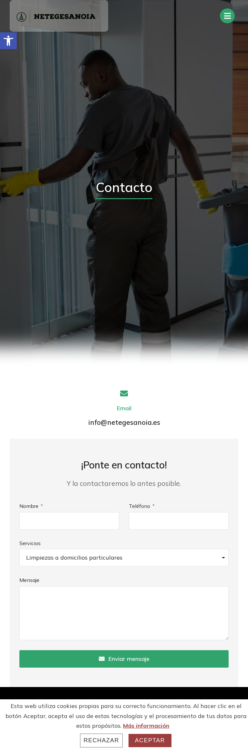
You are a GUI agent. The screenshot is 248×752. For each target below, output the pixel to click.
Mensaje (29, 580)
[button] (8, 40)
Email (124, 408)
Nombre (29, 506)
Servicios (30, 543)
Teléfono (140, 506)
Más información (146, 725)
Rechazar (101, 740)
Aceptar (150, 740)
